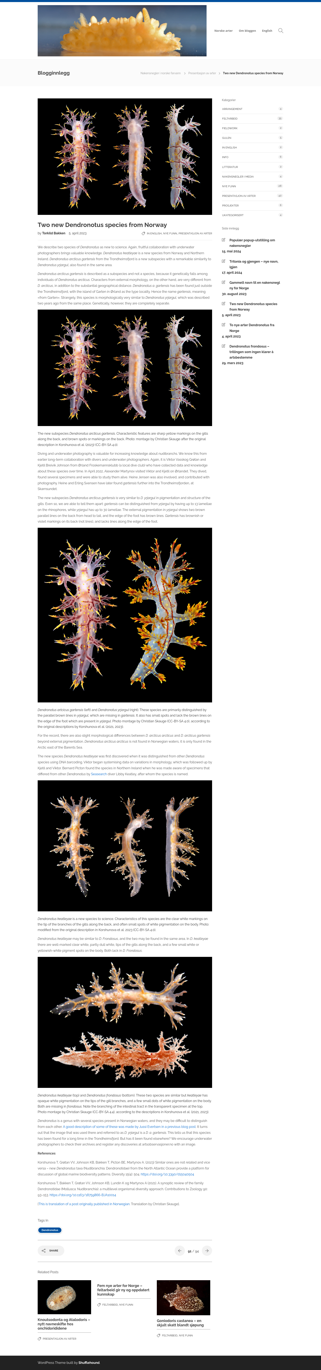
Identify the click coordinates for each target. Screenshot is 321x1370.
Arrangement (232, 109)
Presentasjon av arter (202, 73)
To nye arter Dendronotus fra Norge (251, 328)
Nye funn (170, 233)
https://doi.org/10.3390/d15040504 (167, 1174)
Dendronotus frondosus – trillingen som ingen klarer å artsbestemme (251, 351)
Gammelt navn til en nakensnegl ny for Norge (254, 285)
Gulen (226, 137)
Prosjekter (230, 205)
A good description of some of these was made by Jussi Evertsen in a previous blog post (129, 1127)
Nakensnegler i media (238, 176)
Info (225, 157)
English (267, 31)
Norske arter (223, 31)
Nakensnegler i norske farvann (161, 73)
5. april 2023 (77, 233)
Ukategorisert (233, 215)
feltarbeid (110, 1304)
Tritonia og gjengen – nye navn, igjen (253, 264)
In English (154, 233)
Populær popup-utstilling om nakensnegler (252, 243)
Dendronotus (50, 1230)
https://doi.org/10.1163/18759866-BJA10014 (83, 1195)
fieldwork (229, 128)
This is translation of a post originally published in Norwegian (84, 1204)
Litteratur (230, 167)
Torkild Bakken (54, 233)
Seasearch (99, 774)
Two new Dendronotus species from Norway (253, 306)
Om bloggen (247, 31)
